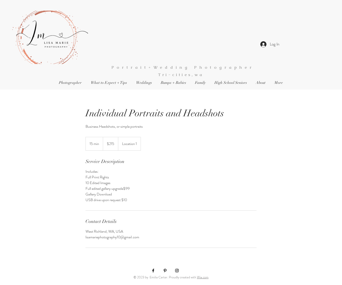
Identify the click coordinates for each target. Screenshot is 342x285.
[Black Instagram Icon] (177, 270)
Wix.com (203, 277)
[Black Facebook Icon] (153, 270)
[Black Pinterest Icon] (165, 270)
